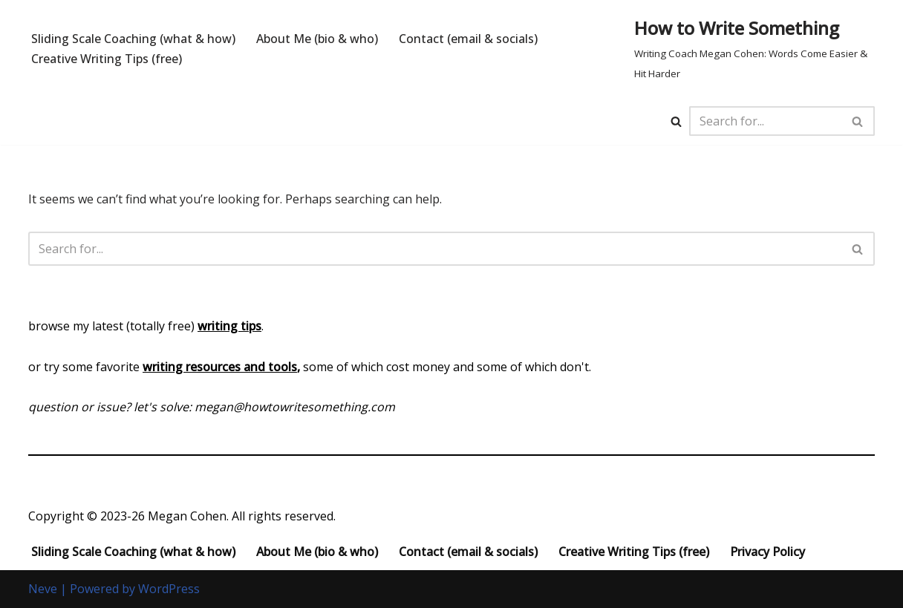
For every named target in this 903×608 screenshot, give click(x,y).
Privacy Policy (767, 551)
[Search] (676, 121)
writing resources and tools (220, 367)
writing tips (229, 326)
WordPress (169, 589)
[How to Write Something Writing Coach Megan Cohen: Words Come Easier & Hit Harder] (754, 48)
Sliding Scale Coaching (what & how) (133, 38)
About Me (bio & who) (317, 38)
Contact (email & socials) (468, 38)
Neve (42, 589)
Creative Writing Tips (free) (106, 58)
